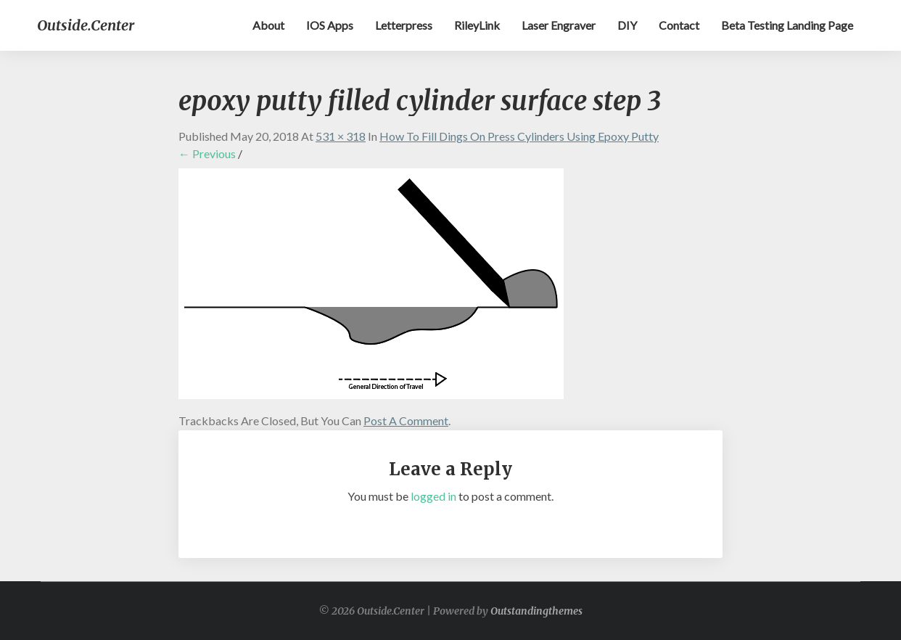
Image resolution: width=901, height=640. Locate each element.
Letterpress (403, 25)
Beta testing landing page (787, 25)
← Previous (207, 153)
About (268, 25)
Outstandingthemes (536, 611)
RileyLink (477, 25)
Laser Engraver (559, 25)
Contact (679, 25)
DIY (627, 25)
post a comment (405, 420)
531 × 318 (341, 136)
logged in (433, 496)
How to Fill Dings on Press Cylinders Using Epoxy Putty (519, 136)
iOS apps (329, 25)
